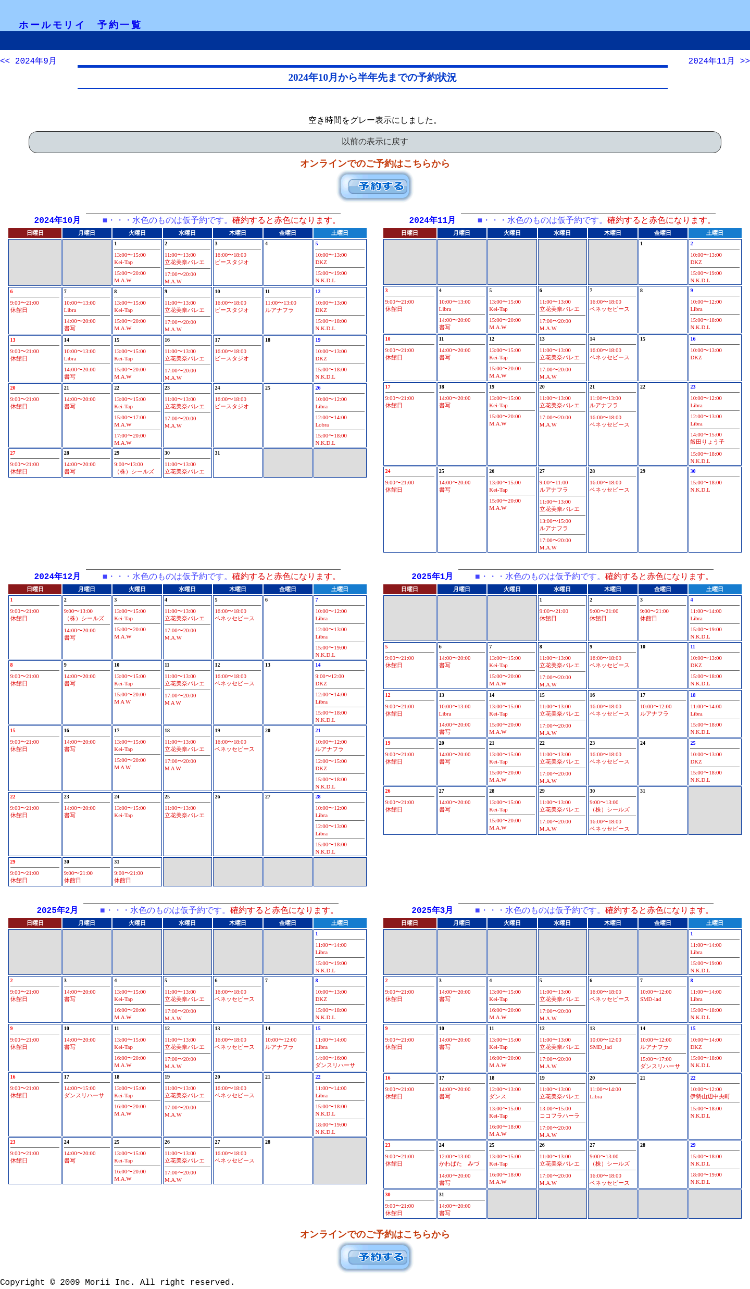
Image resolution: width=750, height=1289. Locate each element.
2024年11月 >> (719, 61)
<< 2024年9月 (28, 61)
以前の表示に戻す (375, 142)
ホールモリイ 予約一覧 (81, 25)
